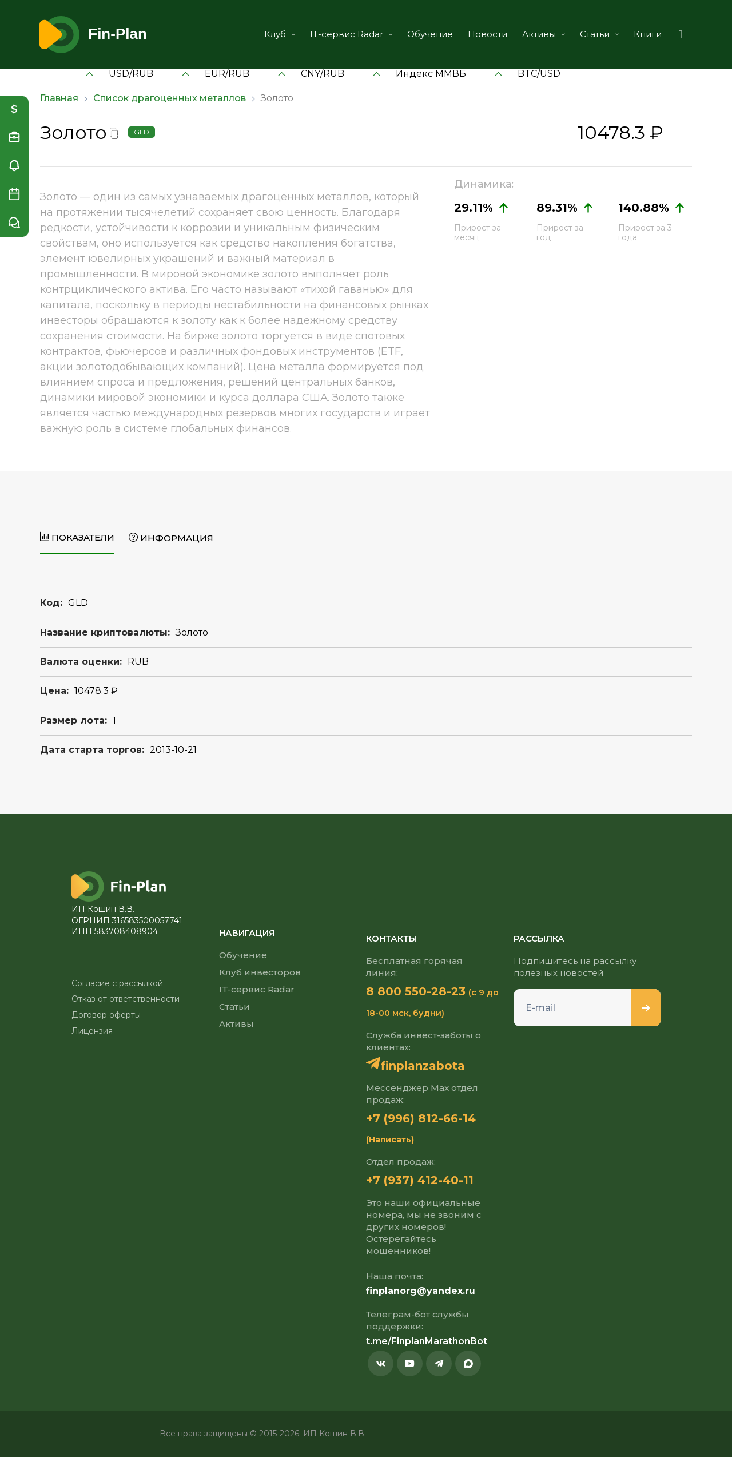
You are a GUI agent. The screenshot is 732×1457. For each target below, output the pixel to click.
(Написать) (390, 1139)
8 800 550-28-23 (416, 991)
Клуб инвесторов (260, 972)
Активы (543, 34)
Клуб (279, 34)
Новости (487, 34)
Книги (648, 34)
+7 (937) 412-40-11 (420, 1180)
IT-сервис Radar (351, 34)
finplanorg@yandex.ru (420, 1290)
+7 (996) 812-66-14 (421, 1118)
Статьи (599, 34)
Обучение (430, 34)
